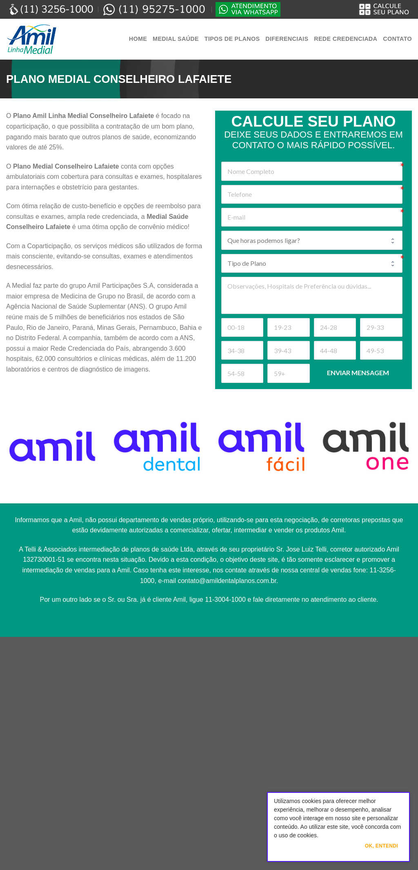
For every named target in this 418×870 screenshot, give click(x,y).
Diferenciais (286, 39)
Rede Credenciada (345, 39)
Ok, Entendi (381, 846)
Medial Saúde (176, 39)
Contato (397, 39)
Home (138, 39)
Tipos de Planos (232, 39)
